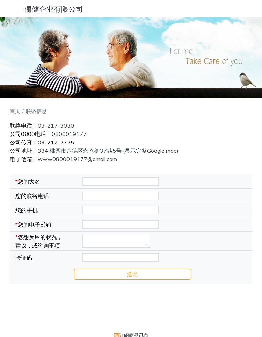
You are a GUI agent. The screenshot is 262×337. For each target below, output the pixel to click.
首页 (15, 111)
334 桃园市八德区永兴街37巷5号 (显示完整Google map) (108, 150)
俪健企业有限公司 (53, 8)
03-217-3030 (56, 125)
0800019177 (69, 133)
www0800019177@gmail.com (77, 159)
